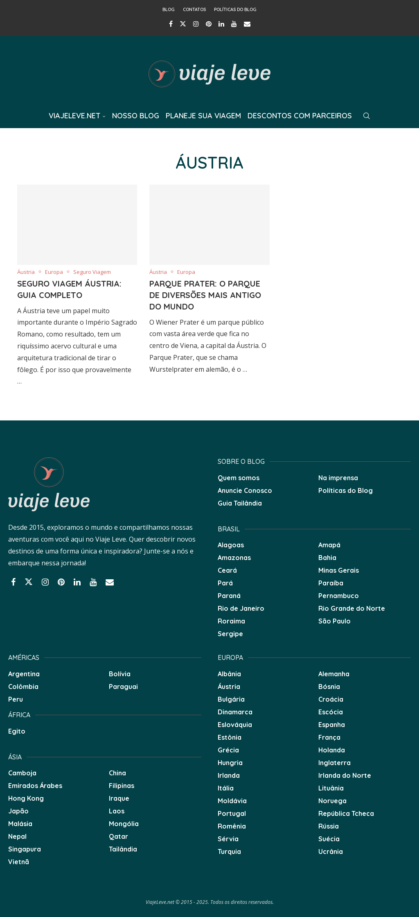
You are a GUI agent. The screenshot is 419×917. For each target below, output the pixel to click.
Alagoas (231, 545)
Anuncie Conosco (245, 490)
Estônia (229, 737)
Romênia (232, 826)
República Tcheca (346, 813)
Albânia (229, 674)
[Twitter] (183, 23)
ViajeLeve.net (74, 115)
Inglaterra (334, 762)
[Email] (247, 23)
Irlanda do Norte (344, 775)
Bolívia (120, 674)
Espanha (331, 724)
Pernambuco (338, 595)
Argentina (24, 674)
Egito (16, 731)
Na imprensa (338, 477)
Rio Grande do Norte (351, 608)
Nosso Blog (135, 115)
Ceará (227, 570)
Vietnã (18, 861)
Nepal (17, 836)
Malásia (20, 823)
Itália (226, 788)
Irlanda (229, 775)
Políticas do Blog (235, 9)
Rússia (328, 826)
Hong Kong (26, 798)
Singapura (24, 849)
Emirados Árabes (35, 785)
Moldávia (232, 800)
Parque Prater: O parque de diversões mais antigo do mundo (205, 295)
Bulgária (231, 699)
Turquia (229, 851)
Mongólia (124, 823)
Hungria (230, 762)
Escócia (330, 712)
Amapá (329, 545)
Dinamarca (235, 712)
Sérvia (228, 839)
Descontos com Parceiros (300, 115)
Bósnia (329, 686)
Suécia (329, 839)
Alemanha (333, 674)
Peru (15, 699)
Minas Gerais (338, 570)
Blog (168, 9)
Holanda (331, 750)
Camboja (22, 773)
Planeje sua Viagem (203, 115)
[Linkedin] (221, 23)
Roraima (231, 621)
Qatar (118, 836)
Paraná (229, 595)
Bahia (327, 557)
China (117, 773)
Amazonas (234, 557)
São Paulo (334, 621)
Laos (116, 811)
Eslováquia (235, 724)
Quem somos (238, 477)
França (329, 737)
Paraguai (123, 686)
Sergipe (230, 633)
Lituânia (331, 788)
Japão (18, 811)
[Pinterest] (209, 23)
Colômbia (23, 686)
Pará (225, 583)
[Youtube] (234, 23)
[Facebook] (171, 23)
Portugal (232, 813)
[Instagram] (196, 23)
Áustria (229, 686)
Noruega (332, 800)
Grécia (228, 750)
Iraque (119, 798)
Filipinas (121, 785)
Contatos (194, 9)
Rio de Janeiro (241, 608)
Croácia (330, 699)
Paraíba (330, 583)
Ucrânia (330, 851)
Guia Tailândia (240, 503)
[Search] (367, 116)
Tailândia (123, 849)
